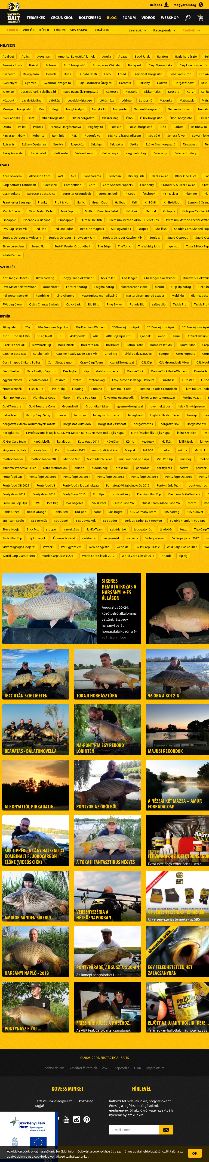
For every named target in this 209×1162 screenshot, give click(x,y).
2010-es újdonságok (161, 327)
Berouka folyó (12, 65)
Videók (148, 17)
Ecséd (122, 74)
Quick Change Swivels (44, 304)
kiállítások (186, 441)
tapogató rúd (143, 529)
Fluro (66, 397)
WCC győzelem (71, 547)
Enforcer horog (76, 287)
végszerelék (112, 538)
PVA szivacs (98, 503)
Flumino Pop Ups (14, 397)
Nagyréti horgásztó (147, 109)
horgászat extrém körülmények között (29, 424)
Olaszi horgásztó (83, 118)
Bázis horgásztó (186, 56)
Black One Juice (185, 176)
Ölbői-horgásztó (181, 118)
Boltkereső (90, 17)
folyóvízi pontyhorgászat (158, 397)
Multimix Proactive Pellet (101, 211)
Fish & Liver (170, 193)
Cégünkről (62, 17)
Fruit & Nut (62, 202)
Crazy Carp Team (91, 362)
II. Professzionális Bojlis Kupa (150, 433)
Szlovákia (116, 144)
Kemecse (112, 91)
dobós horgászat (108, 371)
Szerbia (58, 144)
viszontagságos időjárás (19, 547)
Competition (72, 185)
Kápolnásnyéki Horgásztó (80, 91)
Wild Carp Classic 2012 (182, 547)
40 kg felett (78, 336)
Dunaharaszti (88, 74)
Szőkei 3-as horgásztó (160, 144)
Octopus (169, 211)
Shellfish (161, 229)
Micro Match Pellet (41, 211)
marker (166, 450)
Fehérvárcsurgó (180, 74)
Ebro (107, 74)
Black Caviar (159, 176)
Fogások (101, 30)
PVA (37, 503)
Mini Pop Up (69, 211)
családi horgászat (122, 362)
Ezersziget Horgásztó (147, 74)
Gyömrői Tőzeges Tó (57, 83)
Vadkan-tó (61, 153)
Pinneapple (65, 220)
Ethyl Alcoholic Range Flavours (133, 380)
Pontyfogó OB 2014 (144, 477)
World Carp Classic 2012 (98, 556)
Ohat (31, 118)
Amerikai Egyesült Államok (76, 56)
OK (195, 1153)
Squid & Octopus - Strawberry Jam (72, 237)
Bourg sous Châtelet (107, 65)
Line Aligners (65, 295)
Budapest (134, 65)
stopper (51, 529)
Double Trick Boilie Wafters (169, 371)
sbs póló (154, 135)
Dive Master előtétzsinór (19, 287)
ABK (96, 336)
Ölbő (129, 118)
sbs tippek (61, 520)
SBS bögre (115, 512)
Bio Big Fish (136, 176)
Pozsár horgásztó (140, 127)
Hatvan (162, 83)
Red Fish (40, 229)
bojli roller (108, 278)
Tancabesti (190, 144)
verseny (132, 538)
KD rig (130, 441)
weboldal (123, 547)
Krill (134, 202)
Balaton (162, 56)
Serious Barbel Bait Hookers (144, 520)
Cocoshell (50, 185)
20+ (27, 327)
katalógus (64, 441)
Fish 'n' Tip (36, 389)
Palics (22, 127)
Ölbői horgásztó (151, 118)
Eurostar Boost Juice (41, 193)
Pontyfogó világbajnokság (81, 485)
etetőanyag (97, 380)
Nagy (55, 109)
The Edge (104, 246)
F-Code (130, 193)
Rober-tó (38, 135)
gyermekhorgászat (130, 406)
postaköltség (121, 494)
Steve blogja (11, 529)
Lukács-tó (145, 100)
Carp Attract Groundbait (19, 185)
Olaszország (110, 118)
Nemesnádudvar (179, 109)
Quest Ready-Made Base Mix (161, 503)
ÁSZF (105, 1068)
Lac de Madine (31, 100)
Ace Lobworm (12, 176)
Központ (8, 100)
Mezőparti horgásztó (17, 109)
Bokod (33, 65)
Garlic (81, 202)
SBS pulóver (195, 512)
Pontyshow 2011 (14, 494)
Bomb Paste (134, 345)
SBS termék (39, 520)
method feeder (13, 459)
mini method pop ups (134, 459)
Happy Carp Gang (38, 415)
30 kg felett (44, 336)
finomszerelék (12, 389)
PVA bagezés (74, 503)
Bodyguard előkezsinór (78, 278)
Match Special (12, 211)
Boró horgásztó (74, 65)
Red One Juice (63, 229)
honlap (192, 415)
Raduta (179, 127)
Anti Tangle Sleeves (16, 278)
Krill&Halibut (172, 202)
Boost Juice (187, 345)
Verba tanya (110, 153)
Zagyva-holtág (136, 153)
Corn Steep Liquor (60, 362)
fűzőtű (159, 287)
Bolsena (51, 65)
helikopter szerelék (15, 295)
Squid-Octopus (177, 237)
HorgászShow (184, 83)
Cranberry (147, 185)
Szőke (134, 144)
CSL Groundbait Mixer (174, 362)
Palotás (38, 127)
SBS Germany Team (143, 512)
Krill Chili (150, 202)
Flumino (191, 193)
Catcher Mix (41, 353)
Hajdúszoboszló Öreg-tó (95, 83)
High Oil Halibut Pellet (165, 415)
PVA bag (52, 503)
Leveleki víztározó (80, 100)
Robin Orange (36, 512)
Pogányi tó (95, 127)
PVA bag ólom (12, 304)
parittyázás (164, 468)
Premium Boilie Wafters (184, 494)
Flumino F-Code (120, 389)
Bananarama (92, 176)
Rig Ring (93, 304)
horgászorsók (169, 424)
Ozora (7, 127)
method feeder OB (43, 459)
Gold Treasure (12, 406)
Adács (26, 56)
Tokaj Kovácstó (13, 153)
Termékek (36, 17)
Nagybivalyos (75, 109)
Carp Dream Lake (160, 65)
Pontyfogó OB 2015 (178, 477)
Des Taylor (70, 371)
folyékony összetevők (119, 397)
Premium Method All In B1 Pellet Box (134, 220)
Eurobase (168, 380)
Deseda (51, 74)
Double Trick (135, 371)
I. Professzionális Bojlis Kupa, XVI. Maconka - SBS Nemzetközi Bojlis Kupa (75, 433)
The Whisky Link (149, 246)
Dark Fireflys (11, 371)
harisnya (80, 415)
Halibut (120, 202)
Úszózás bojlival (64, 538)
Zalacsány (160, 153)
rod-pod (80, 512)
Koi (57, 450)
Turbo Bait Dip (12, 538)
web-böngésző (99, 547)
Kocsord (173, 91)
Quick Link (73, 304)
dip (86, 371)
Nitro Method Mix (55, 468)
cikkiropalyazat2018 (138, 353)
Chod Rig (111, 353)
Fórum (129, 17)
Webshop (170, 17)
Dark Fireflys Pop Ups (41, 371)
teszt (183, 529)
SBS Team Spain (13, 520)
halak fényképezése (191, 406)
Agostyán (44, 56)
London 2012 (76, 450)
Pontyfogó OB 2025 (16, 485)
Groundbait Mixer (98, 406)
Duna (67, 74)
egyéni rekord (12, 380)
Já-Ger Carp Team (14, 441)
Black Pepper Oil (14, 345)
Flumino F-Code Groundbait (158, 389)
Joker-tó (8, 91)
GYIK (137, 1068)
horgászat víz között (112, 424)
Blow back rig (45, 278)
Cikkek (12, 30)
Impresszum (155, 1068)
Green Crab (100, 202)
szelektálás (71, 529)
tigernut (173, 246)
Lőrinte (127, 100)
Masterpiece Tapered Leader (145, 295)
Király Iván (41, 450)
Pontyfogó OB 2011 (76, 477)
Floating (77, 389)
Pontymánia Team (169, 485)
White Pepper (12, 255)
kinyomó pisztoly (14, 450)
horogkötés (11, 433)
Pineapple (9, 220)
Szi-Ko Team (94, 529)
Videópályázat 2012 (185, 538)
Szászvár (8, 144)
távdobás (166, 529)
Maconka (166, 100)
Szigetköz (77, 144)
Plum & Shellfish (91, 220)
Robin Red (61, 512)
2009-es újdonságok (126, 327)
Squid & (155, 237)
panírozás (142, 468)
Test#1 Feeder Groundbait (72, 246)
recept (192, 503)
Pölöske (116, 127)
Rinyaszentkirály (14, 135)
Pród (163, 127)
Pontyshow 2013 (44, 494)
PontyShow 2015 (74, 494)
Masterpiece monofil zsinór (100, 295)
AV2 (73, 176)
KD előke (113, 441)
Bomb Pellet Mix (161, 345)
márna (182, 450)
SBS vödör (110, 520)
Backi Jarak (142, 56)
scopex (143, 229)
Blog (112, 17)
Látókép (54, 100)
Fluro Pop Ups (86, 397)
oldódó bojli (100, 468)
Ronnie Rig (137, 304)
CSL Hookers (11, 193)
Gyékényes (10, 83)
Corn (92, 185)
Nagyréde (119, 109)
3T (61, 336)
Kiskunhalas (152, 91)
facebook (149, 193)
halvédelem (10, 415)
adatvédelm (15, 1156)
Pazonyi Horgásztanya (65, 127)
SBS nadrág (171, 512)
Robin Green (11, 512)
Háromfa (125, 83)
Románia (58, 135)
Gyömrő (30, 83)
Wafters (48, 547)
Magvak (130, 450)
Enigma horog (104, 287)
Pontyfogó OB (12, 477)
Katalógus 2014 (88, 441)
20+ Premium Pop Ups (53, 327)
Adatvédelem (54, 1068)
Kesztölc (131, 91)
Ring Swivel (114, 304)
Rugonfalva (92, 135)
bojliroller (112, 345)
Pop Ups (98, 494)
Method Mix (71, 459)
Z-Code (167, 556)
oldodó (79, 468)
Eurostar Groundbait (77, 193)
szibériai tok (118, 529)
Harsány (144, 83)
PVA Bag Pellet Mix (15, 229)
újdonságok (37, 538)
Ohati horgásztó (53, 118)
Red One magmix (92, 229)
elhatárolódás (38, 380)
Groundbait (70, 406)
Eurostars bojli (108, 193)
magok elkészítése (104, 450)
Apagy (122, 56)
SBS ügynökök (121, 229)
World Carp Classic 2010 (19, 556)
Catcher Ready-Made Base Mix (76, 353)
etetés (77, 380)
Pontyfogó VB (46, 485)
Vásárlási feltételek (83, 1068)
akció (161, 336)
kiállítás (167, 441)
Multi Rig (178, 295)
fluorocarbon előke (134, 287)
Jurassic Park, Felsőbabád (38, 91)
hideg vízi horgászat (107, 415)
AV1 (60, 176)
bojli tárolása (90, 345)
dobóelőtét (51, 287)
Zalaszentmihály (185, 153)
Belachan (114, 176)
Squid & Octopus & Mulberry (22, 237)
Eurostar (188, 380)
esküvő (60, 380)
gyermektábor (160, 406)
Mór (41, 109)
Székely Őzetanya (34, 144)
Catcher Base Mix (14, 353)
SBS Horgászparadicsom (124, 135)
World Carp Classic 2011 (58, 556)
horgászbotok (143, 424)
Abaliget (8, 56)
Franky (42, 202)
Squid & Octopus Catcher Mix (122, 237)
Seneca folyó (176, 135)
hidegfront (135, 415)
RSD (74, 135)
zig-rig (183, 556)
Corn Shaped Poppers (118, 185)
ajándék (145, 336)
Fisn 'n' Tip (58, 389)
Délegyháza (31, 74)
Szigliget (97, 144)
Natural (151, 211)
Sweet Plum (39, 246)
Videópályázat (155, 538)
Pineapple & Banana (36, 220)
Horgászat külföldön (77, 424)
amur (176, 336)
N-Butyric (132, 211)
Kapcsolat (122, 1068)
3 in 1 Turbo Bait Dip (16, 336)
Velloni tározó (84, 153)
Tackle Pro (180, 304)
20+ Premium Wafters (90, 327)
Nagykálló (99, 109)
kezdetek (148, 441)
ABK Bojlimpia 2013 (119, 336)
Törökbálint (38, 153)
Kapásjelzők (42, 441)
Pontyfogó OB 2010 (42, 477)
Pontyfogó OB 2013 (110, 477)
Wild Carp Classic (148, 547)
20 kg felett (10, 327)
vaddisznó (89, 538)
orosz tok (122, 468)
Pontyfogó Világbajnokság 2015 (127, 485)
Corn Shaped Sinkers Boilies (21, 362)
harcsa (62, 415)
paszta (183, 468)
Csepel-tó (9, 74)
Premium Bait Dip (149, 494)
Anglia (106, 56)
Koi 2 (190, 91)
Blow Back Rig (41, 345)
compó (164, 353)
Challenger (129, 278)
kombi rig (42, 295)
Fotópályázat (192, 397)
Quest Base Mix (124, 503)
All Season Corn (40, 176)
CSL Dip (146, 362)
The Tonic (124, 246)
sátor (97, 512)
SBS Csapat (79, 30)
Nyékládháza (11, 118)
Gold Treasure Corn (42, 406)
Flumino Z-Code (44, 397)
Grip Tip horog (181, 287)
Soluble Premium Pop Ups (187, 520)
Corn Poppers (185, 353)
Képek (44, 30)
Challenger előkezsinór (159, 278)
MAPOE (148, 450)
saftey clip (159, 304)
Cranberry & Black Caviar (178, 185)
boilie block (66, 345)
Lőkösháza (106, 100)
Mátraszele (187, 100)
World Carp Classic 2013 (138, 556)
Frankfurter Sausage (17, 202)
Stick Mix (33, 529)
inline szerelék (186, 433)
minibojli (186, 459)
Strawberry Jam (13, 246)
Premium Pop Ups (15, 503)
